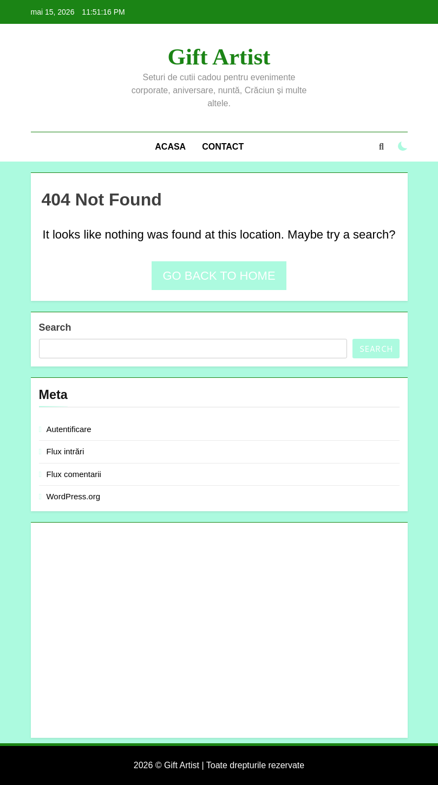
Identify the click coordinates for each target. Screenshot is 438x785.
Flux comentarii (74, 474)
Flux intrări (65, 451)
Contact (223, 146)
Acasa (170, 146)
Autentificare (69, 429)
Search (55, 327)
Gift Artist (219, 56)
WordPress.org (73, 496)
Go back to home (218, 275)
